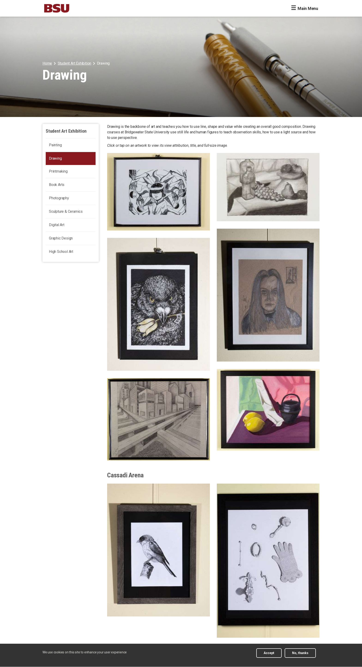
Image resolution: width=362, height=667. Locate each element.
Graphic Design (61, 238)
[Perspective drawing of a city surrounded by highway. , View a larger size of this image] (158, 419)
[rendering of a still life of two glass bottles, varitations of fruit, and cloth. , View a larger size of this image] (268, 187)
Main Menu (308, 8)
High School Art (61, 251)
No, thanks (300, 655)
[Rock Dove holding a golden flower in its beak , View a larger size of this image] (158, 304)
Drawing (55, 158)
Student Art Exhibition (74, 63)
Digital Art (56, 225)
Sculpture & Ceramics (66, 211)
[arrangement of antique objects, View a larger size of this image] (268, 561)
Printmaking (58, 171)
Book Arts (56, 184)
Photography (59, 198)
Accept (269, 655)
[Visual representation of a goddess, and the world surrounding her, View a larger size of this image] (158, 191)
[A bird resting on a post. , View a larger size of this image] (158, 550)
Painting (55, 145)
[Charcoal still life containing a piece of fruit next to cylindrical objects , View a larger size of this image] (268, 410)
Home (47, 63)
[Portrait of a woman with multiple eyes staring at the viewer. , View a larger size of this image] (268, 295)
